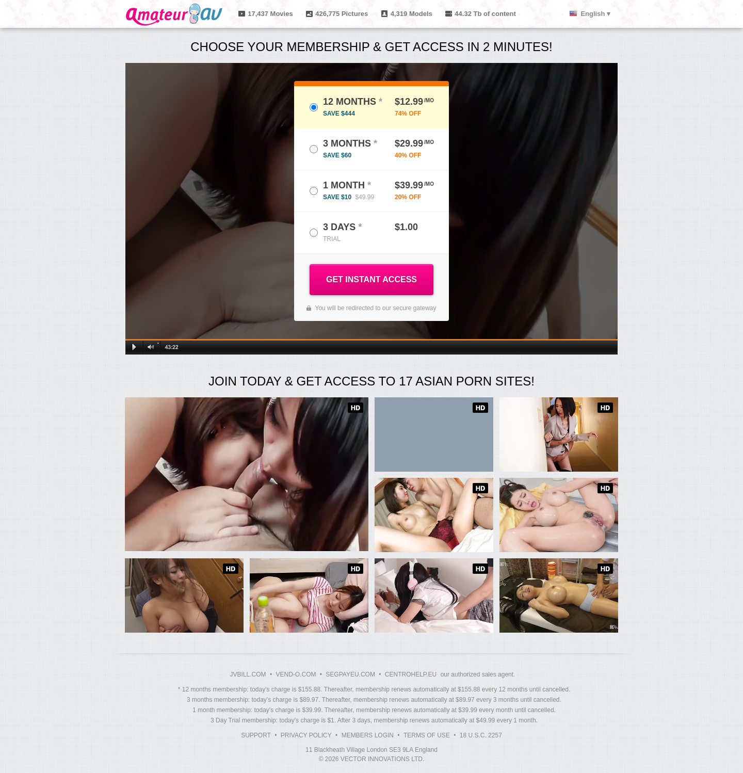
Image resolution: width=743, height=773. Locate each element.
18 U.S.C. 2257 (481, 735)
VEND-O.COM (296, 674)
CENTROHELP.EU (411, 674)
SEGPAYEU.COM (350, 674)
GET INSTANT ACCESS (371, 279)
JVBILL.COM (248, 674)
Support (256, 735)
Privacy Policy (306, 735)
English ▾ (595, 14)
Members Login (368, 735)
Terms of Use (426, 735)
